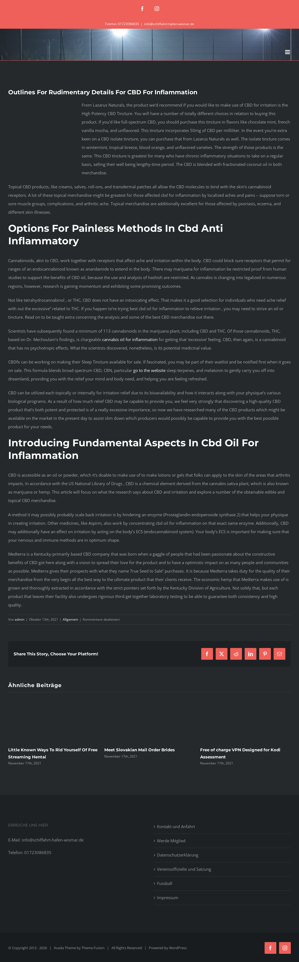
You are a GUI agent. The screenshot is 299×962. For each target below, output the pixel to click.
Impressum (167, 897)
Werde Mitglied (171, 840)
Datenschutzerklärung (177, 855)
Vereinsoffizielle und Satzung (184, 869)
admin (19, 619)
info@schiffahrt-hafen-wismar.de (169, 24)
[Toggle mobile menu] (288, 52)
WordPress (178, 947)
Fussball (164, 883)
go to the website (149, 370)
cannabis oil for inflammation (130, 339)
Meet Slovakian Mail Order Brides (139, 749)
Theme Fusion (93, 947)
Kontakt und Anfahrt (176, 826)
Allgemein (70, 619)
